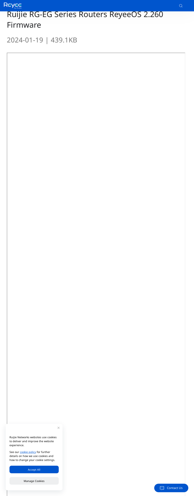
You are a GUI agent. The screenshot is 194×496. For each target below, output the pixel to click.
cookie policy (28, 452)
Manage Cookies (34, 481)
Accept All (34, 469)
